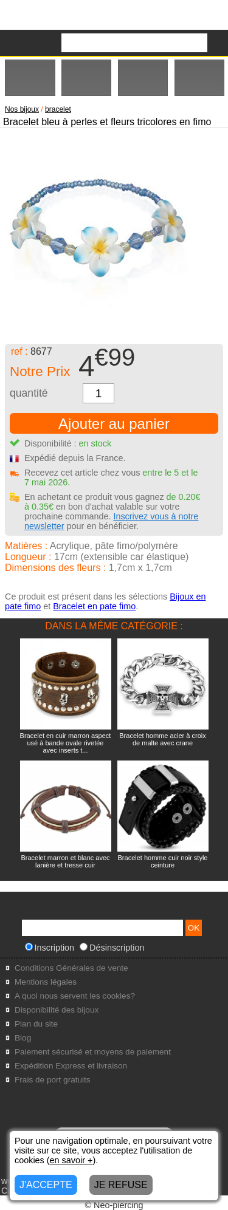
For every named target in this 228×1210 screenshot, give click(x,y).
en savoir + (71, 1160)
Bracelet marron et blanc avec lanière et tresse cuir (65, 861)
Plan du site (36, 1023)
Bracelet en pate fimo (94, 606)
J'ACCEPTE (45, 1185)
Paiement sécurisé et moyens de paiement (93, 1051)
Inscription (50, 947)
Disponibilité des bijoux (56, 1009)
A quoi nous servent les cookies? (75, 995)
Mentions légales (46, 981)
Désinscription (112, 947)
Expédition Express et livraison (71, 1065)
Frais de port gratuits (53, 1079)
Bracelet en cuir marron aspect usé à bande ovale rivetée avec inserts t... (65, 743)
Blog (23, 1037)
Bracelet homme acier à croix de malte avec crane (162, 739)
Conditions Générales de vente (71, 967)
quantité (29, 393)
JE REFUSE (121, 1185)
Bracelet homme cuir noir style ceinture (163, 861)
